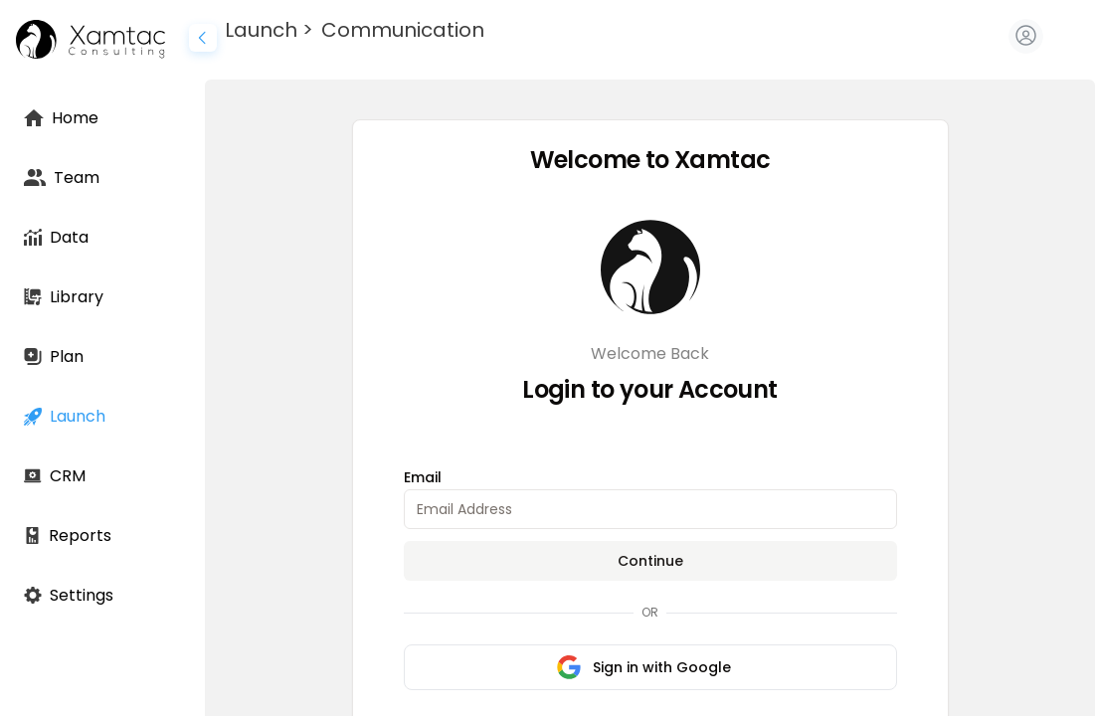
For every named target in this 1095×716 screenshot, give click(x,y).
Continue (650, 561)
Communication (402, 30)
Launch (261, 30)
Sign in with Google (644, 667)
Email (423, 477)
